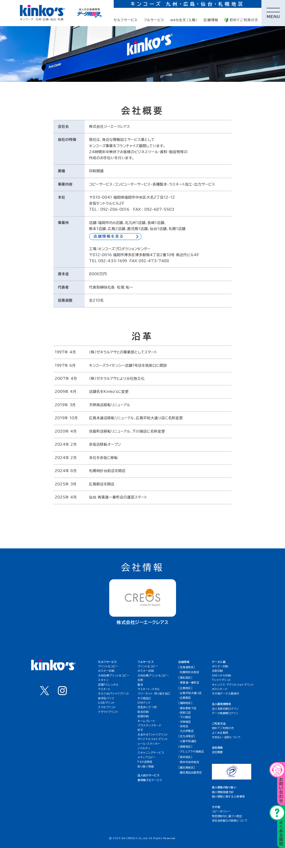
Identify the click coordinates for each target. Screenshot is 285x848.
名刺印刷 (217, 670)
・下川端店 (184, 717)
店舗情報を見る (109, 236)
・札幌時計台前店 (188, 672)
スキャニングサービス (151, 752)
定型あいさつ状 (147, 707)
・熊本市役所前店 (188, 762)
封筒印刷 (143, 716)
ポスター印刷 (106, 670)
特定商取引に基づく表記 (227, 816)
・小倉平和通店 (187, 741)
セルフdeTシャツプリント (114, 693)
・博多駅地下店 (187, 708)
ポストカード (220, 689)
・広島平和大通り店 (190, 693)
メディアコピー (147, 757)
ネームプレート (147, 721)
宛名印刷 (143, 712)
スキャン (103, 680)
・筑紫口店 (184, 712)
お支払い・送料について (226, 737)
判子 (140, 730)
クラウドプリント (108, 712)
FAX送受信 (145, 761)
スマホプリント (107, 707)
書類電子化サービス (150, 780)
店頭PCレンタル (108, 684)
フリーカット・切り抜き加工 (154, 693)
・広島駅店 (184, 697)
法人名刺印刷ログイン (225, 708)
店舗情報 (211, 20)
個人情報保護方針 (223, 792)
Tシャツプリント (221, 680)
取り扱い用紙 (146, 766)
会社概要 (217, 752)
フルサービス (154, 20)
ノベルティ (144, 748)
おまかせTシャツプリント (153, 734)
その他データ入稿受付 (225, 693)
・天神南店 (184, 721)
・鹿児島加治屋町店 (190, 772)
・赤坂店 (183, 726)
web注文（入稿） (184, 20)
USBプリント (106, 702)
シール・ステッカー (149, 743)
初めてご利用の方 (241, 20)
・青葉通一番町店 (188, 682)
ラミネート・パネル (149, 689)
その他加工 (144, 698)
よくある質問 (220, 732)
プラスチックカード (150, 725)
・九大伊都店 (186, 731)
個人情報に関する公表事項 (228, 796)
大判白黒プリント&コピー (113, 675)
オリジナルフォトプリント (153, 739)
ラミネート (104, 689)
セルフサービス (126, 20)
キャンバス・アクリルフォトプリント (233, 684)
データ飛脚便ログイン (225, 713)
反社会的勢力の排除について (230, 820)
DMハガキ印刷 (221, 675)
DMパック (144, 702)
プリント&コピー (108, 666)
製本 (140, 684)
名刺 (140, 680)
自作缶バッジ (106, 698)
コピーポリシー (221, 811)
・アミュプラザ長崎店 (191, 751)
